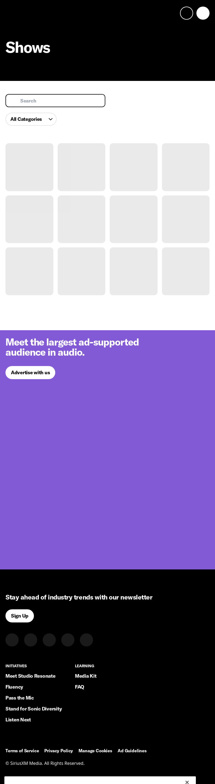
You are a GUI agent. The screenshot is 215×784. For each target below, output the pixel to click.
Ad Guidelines (132, 750)
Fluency (14, 687)
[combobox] (31, 119)
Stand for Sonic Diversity (33, 709)
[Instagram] (49, 639)
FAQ (79, 687)
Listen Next (18, 719)
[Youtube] (86, 639)
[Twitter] (30, 639)
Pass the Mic (19, 698)
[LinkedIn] (12, 639)
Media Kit (86, 676)
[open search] (186, 13)
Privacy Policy (58, 750)
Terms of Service (22, 750)
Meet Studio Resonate (30, 676)
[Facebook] (67, 639)
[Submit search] (13, 100)
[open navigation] (203, 13)
